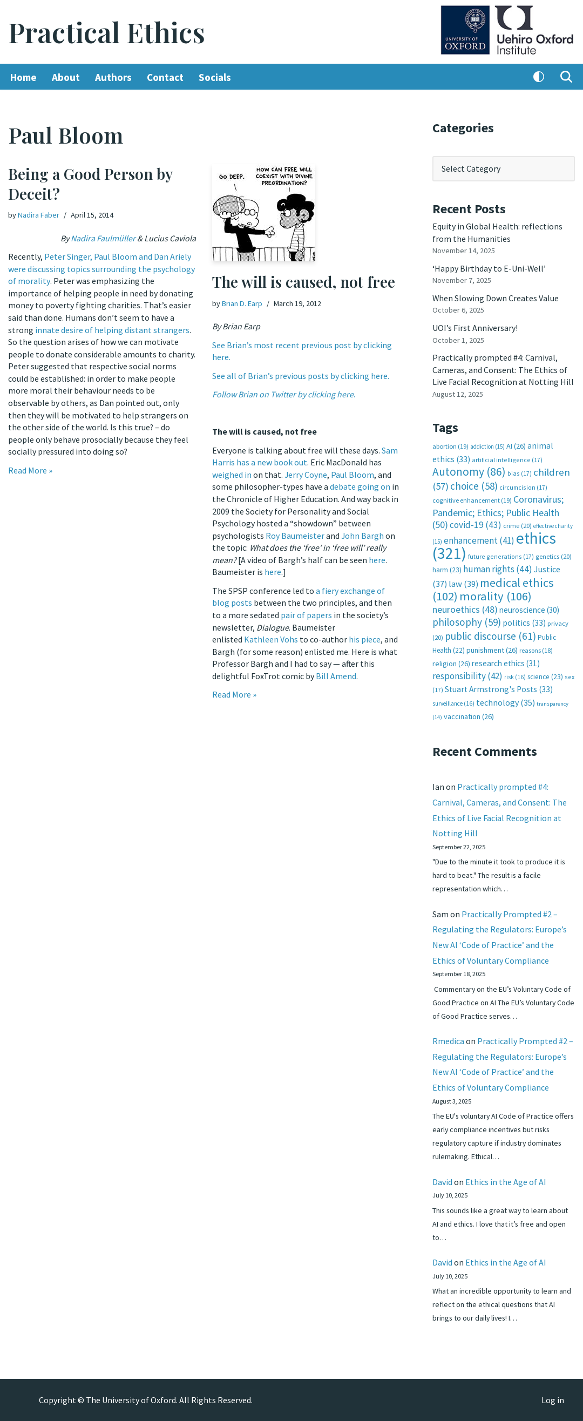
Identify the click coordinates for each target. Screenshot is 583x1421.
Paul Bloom (353, 474)
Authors (113, 77)
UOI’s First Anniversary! (475, 327)
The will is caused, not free (303, 282)
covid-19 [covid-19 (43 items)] (475, 523)
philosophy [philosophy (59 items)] (466, 619)
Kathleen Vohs (271, 637)
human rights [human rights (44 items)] (497, 567)
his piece (365, 637)
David (442, 1180)
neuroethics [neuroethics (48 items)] (465, 606)
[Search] (566, 77)
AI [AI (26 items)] (516, 444)
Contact (165, 77)
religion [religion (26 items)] (451, 660)
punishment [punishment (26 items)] (492, 647)
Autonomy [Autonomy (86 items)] (469, 470)
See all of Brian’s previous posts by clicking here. (300, 375)
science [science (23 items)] (545, 673)
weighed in (232, 474)
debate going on (360, 486)
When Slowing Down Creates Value (495, 297)
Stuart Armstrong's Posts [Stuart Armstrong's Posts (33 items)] (499, 686)
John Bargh (362, 534)
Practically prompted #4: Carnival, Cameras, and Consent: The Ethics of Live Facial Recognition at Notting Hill (503, 368)
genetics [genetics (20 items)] (553, 554)
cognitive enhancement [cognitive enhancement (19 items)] (472, 499)
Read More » (30, 468)
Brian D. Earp (242, 303)
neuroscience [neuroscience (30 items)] (529, 607)
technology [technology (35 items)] (505, 699)
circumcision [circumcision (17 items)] (523, 485)
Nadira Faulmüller (103, 238)
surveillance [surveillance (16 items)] (453, 700)
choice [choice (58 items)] (474, 483)
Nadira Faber (38, 215)
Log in (552, 1400)
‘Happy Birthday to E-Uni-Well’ (489, 267)
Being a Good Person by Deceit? (90, 184)
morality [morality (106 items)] (495, 593)
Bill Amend (336, 673)
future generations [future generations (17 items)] (501, 554)
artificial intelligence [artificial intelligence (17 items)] (507, 458)
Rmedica (448, 1039)
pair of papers (306, 613)
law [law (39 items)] (463, 581)
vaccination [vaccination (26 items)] (469, 713)
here (377, 558)
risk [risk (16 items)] (515, 674)
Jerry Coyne (306, 474)
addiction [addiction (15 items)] (487, 445)
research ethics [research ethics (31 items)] (506, 660)
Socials (215, 77)
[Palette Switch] (538, 77)
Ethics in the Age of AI (505, 1180)
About (66, 77)
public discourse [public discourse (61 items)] (490, 633)
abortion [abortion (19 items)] (450, 445)
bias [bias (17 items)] (519, 472)
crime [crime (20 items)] (517, 524)
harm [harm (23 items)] (447, 567)
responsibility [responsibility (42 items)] (467, 673)
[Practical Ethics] (106, 32)
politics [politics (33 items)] (524, 620)
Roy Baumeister (295, 534)
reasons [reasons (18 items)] (536, 648)
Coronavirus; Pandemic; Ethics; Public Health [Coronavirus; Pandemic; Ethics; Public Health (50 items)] (498, 510)
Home (23, 77)
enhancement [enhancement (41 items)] (479, 538)
